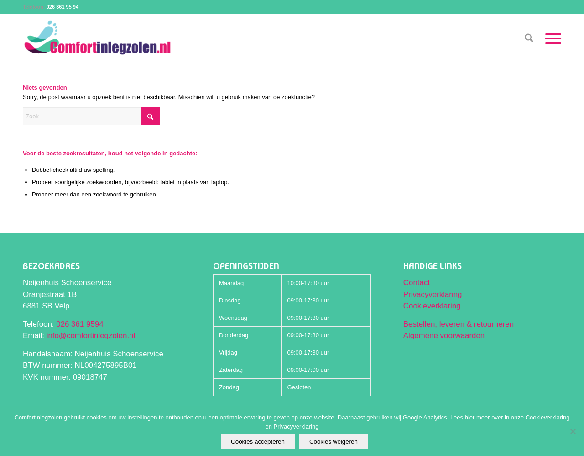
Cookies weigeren (333, 441)
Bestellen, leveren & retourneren (458, 324)
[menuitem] (529, 39)
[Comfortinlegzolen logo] (97, 39)
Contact (416, 282)
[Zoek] (529, 39)
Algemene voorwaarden (444, 335)
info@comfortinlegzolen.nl (91, 335)
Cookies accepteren (258, 441)
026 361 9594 (79, 324)
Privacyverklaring (432, 294)
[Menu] (550, 39)
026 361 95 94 (62, 7)
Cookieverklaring (432, 306)
